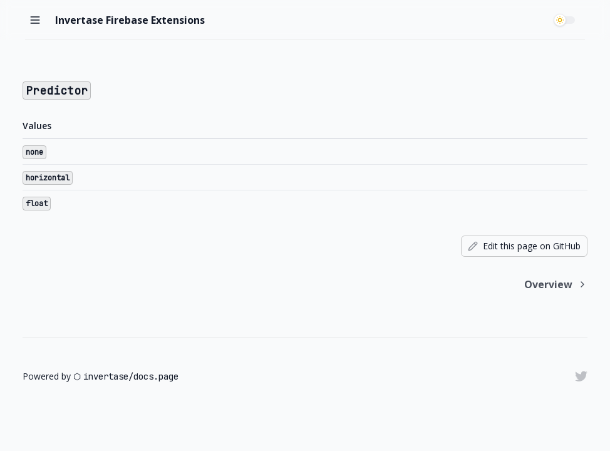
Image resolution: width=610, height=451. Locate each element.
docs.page (155, 376)
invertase (105, 376)
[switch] (566, 20)
